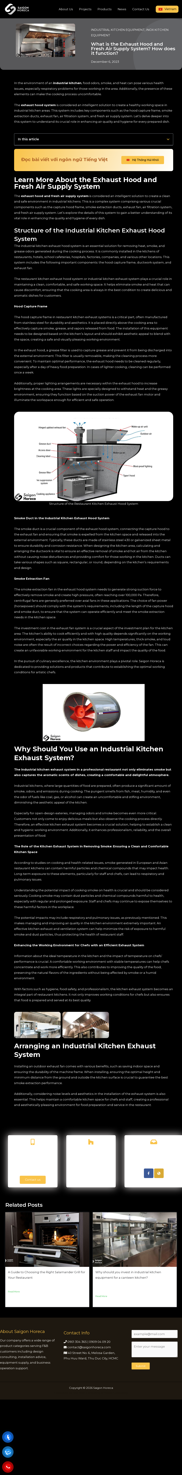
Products (105, 9)
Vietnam (167, 9)
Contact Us (140, 9)
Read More (14, 1406)
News (122, 9)
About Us (66, 9)
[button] (168, 139)
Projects (85, 9)
